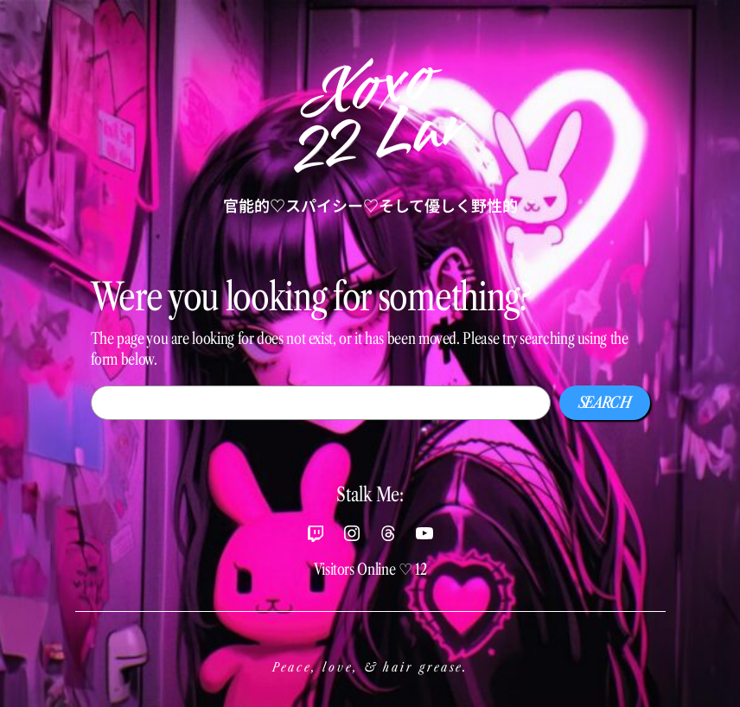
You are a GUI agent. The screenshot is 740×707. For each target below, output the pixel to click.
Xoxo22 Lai (375, 115)
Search (604, 402)
